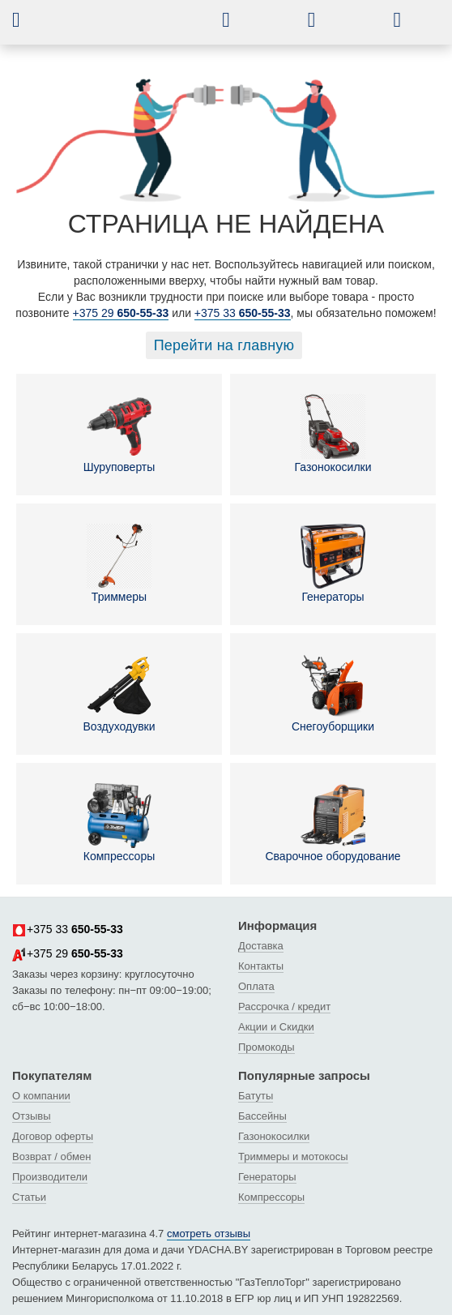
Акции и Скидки (276, 1027)
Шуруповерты (119, 433)
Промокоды (266, 1047)
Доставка (261, 946)
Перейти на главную (224, 345)
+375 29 (121, 312)
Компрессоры (119, 823)
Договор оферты (52, 1136)
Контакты (261, 966)
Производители (49, 1177)
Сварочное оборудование (332, 823)
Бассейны (262, 1116)
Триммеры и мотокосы (293, 1156)
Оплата (256, 986)
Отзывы (31, 1116)
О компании (41, 1096)
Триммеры (119, 563)
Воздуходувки (119, 693)
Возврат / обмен (51, 1156)
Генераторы (333, 563)
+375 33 (242, 312)
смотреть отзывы (208, 1233)
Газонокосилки (333, 433)
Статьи (29, 1197)
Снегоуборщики (333, 693)
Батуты (255, 1096)
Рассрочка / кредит (284, 1006)
